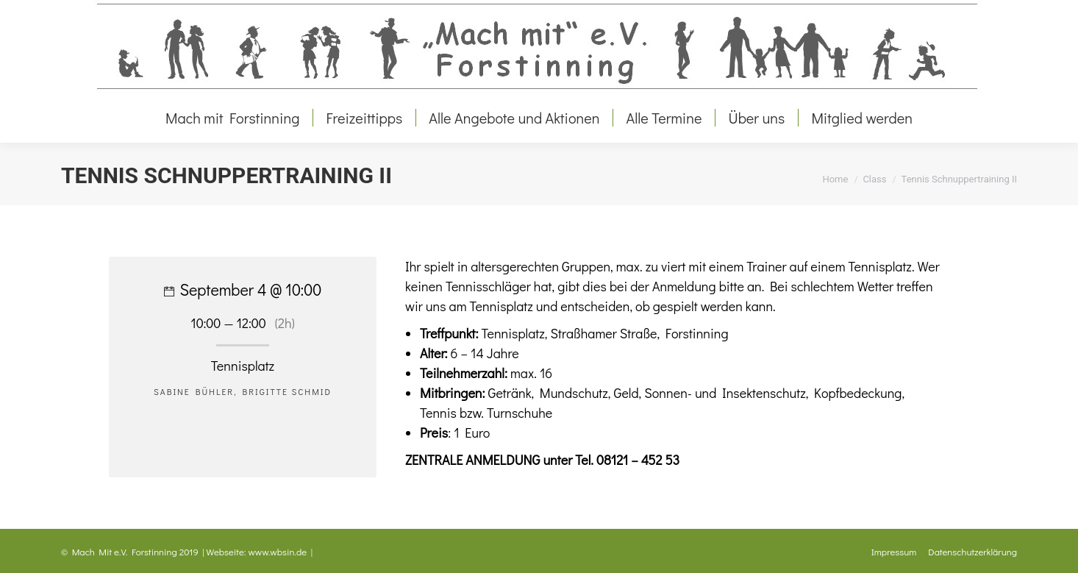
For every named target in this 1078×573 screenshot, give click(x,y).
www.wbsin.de (278, 551)
